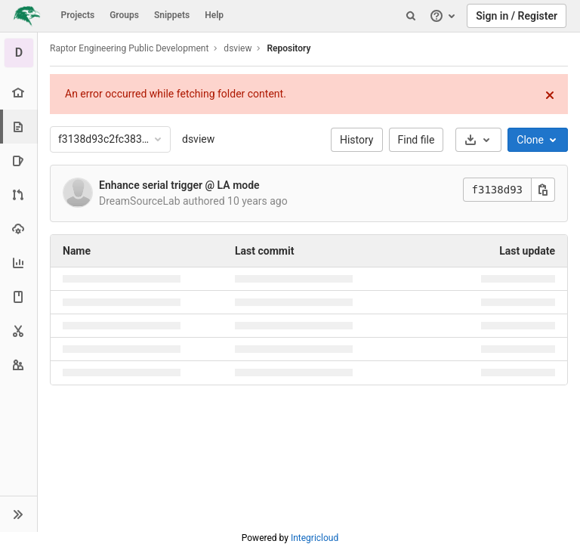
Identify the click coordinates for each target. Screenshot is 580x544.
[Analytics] (18, 263)
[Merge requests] (18, 195)
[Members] (18, 365)
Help (214, 15)
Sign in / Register (516, 16)
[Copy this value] (543, 190)
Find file (416, 140)
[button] (18, 514)
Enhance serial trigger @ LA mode (179, 185)
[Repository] (20, 127)
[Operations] (18, 229)
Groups (124, 15)
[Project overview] (18, 93)
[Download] (478, 140)
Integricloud (314, 538)
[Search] (411, 16)
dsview (198, 139)
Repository (288, 48)
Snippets (172, 15)
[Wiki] (18, 297)
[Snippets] (18, 331)
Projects (78, 15)
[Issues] (18, 161)
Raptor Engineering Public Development (129, 48)
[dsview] (19, 53)
